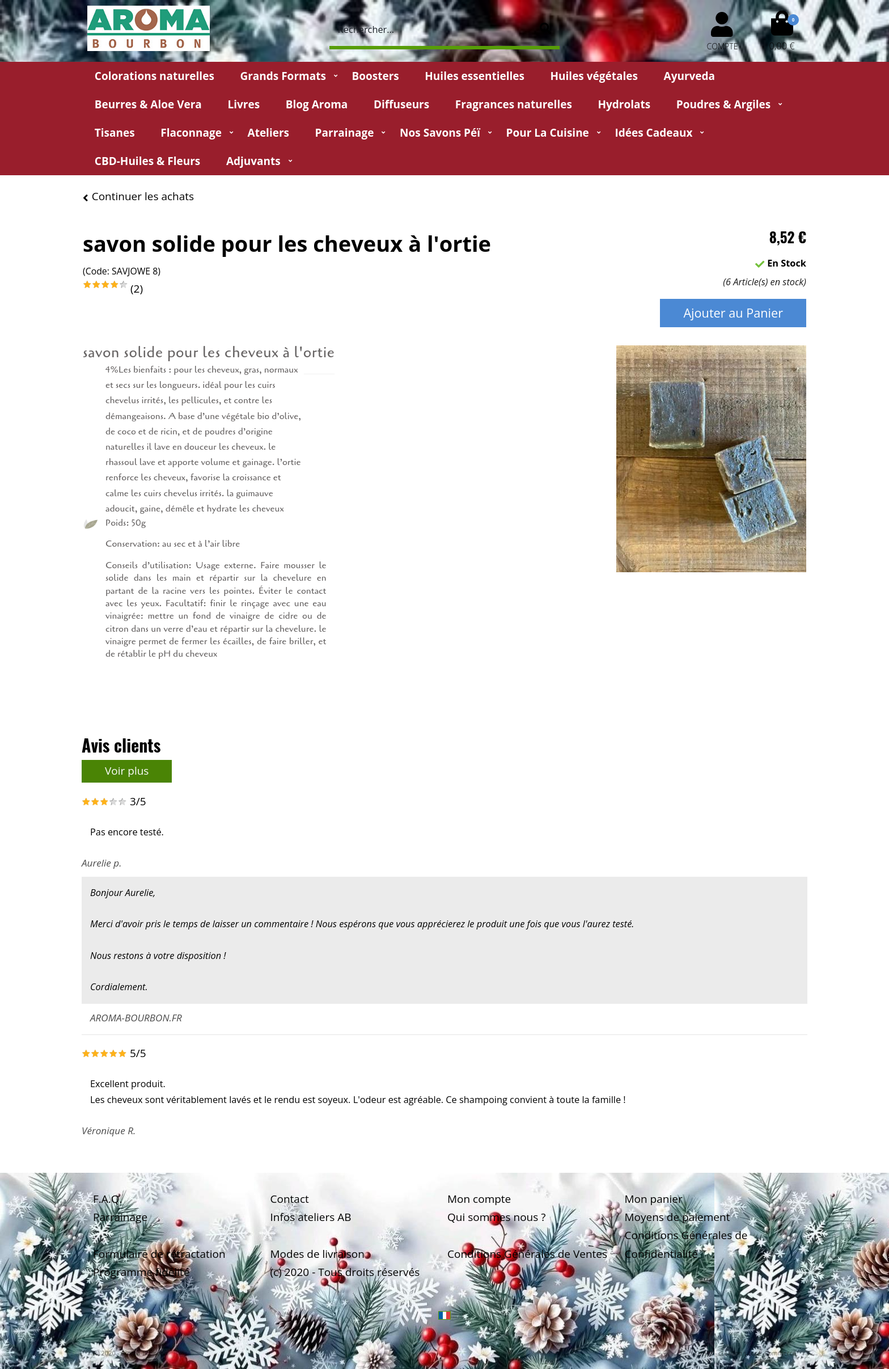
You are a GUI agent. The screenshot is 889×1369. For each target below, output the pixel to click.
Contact (289, 1198)
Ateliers (268, 132)
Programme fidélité (141, 1272)
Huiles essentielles (474, 76)
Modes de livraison (317, 1254)
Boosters (375, 76)
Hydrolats (624, 104)
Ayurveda (690, 76)
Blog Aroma (317, 104)
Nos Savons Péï (440, 132)
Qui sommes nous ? (496, 1217)
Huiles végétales (594, 76)
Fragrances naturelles (513, 104)
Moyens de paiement (677, 1217)
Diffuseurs (401, 104)
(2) (136, 288)
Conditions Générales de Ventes (527, 1254)
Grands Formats (282, 76)
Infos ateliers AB (311, 1217)
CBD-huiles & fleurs (147, 161)
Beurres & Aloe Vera (148, 104)
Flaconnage (191, 132)
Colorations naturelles (154, 76)
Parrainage (344, 132)
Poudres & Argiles (723, 104)
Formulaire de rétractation (159, 1254)
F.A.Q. (107, 1198)
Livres (243, 104)
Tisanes (115, 132)
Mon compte (479, 1198)
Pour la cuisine (547, 132)
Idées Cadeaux (653, 132)
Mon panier (654, 1198)
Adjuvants (253, 161)
